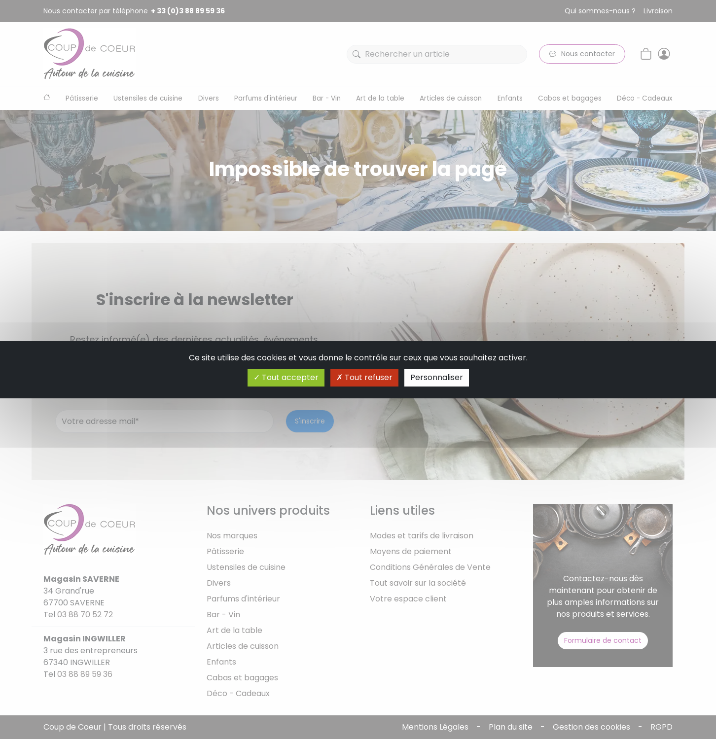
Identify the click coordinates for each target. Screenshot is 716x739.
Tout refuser (364, 377)
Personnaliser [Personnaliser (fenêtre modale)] (436, 377)
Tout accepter (286, 377)
